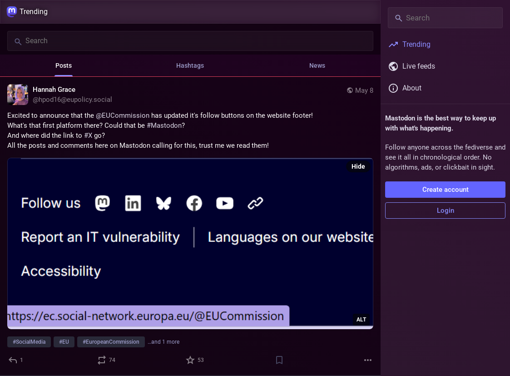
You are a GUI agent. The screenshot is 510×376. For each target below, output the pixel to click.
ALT (361, 319)
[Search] (190, 41)
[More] (367, 360)
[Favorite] (195, 360)
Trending (27, 11)
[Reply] (16, 360)
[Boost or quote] (106, 360)
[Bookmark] (279, 360)
